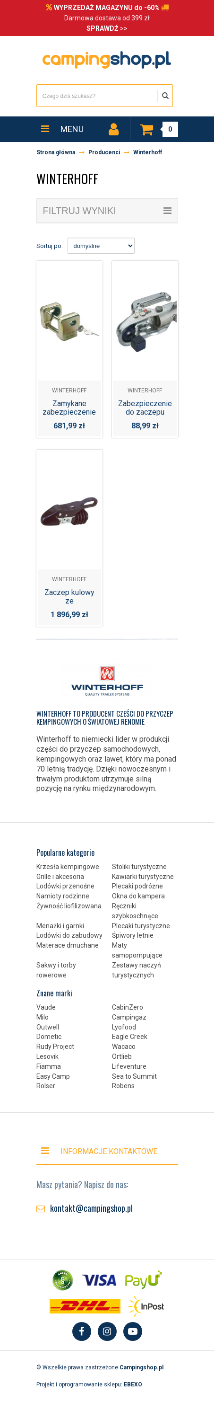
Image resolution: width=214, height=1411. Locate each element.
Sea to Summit (134, 1076)
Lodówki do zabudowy (69, 935)
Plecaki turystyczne (141, 926)
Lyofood (124, 1027)
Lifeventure (129, 1066)
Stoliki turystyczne (139, 866)
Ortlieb (122, 1056)
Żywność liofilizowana (69, 906)
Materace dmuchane (67, 945)
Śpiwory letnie (133, 935)
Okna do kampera (138, 896)
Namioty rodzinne (62, 896)
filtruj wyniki (107, 210)
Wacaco (124, 1046)
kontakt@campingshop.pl (91, 1208)
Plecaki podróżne (137, 886)
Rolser (45, 1086)
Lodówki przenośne (65, 886)
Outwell (47, 1027)
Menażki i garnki (60, 926)
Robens (123, 1086)
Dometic (48, 1036)
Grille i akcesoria (60, 876)
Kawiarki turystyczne (143, 876)
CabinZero (127, 1007)
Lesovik (47, 1056)
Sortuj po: (49, 245)
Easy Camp (53, 1076)
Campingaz (129, 1017)
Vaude (46, 1007)
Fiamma (48, 1066)
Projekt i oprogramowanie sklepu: (89, 1384)
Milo (42, 1017)
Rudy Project (55, 1046)
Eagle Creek (129, 1036)
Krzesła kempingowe (67, 866)
